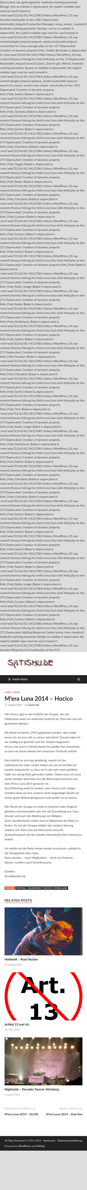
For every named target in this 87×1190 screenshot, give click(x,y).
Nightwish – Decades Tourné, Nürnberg (32, 1089)
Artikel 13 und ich (17, 1024)
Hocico (47, 888)
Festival (21, 888)
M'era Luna (60, 888)
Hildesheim (34, 888)
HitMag (40, 1146)
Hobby (8, 692)
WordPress (24, 1146)
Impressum (49, 1140)
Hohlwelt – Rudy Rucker (21, 959)
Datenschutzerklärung (69, 1140)
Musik (17, 692)
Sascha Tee (33, 704)
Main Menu (20, 679)
